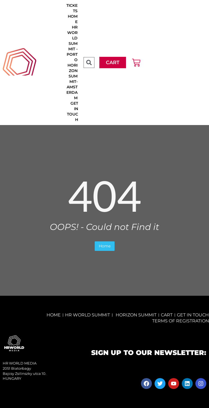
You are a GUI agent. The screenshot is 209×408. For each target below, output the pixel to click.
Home (104, 246)
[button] (89, 62)
